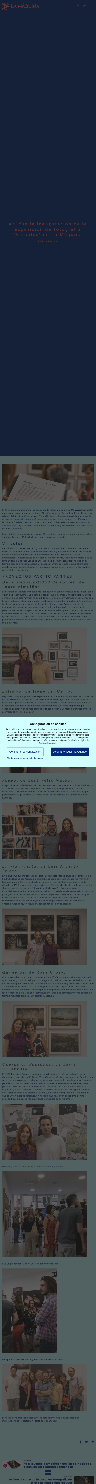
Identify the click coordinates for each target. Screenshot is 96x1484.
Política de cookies (47, 743)
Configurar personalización (25, 751)
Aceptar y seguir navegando (70, 751)
